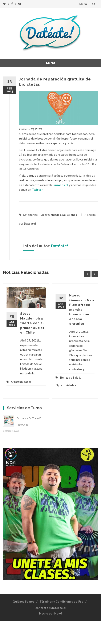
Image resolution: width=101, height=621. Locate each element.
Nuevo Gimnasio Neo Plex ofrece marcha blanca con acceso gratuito (81, 310)
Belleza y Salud (70, 377)
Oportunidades (51, 214)
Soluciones (69, 214)
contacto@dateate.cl (50, 607)
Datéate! (30, 223)
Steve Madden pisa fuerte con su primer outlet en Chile (32, 323)
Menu (83, 4)
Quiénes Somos (23, 601)
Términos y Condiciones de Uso (61, 601)
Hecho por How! (50, 613)
